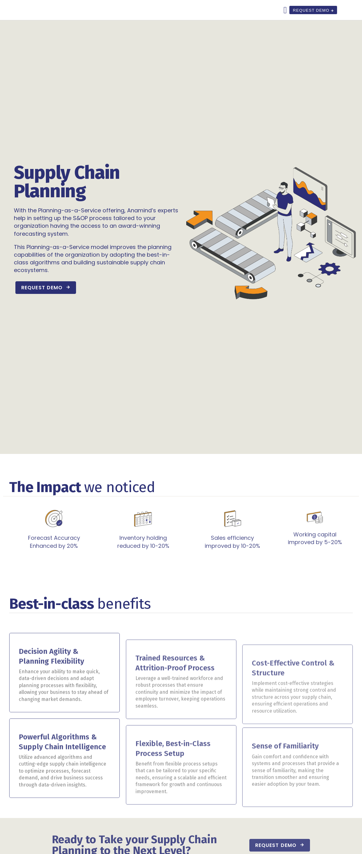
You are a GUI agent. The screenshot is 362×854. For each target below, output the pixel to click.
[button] (284, 19)
